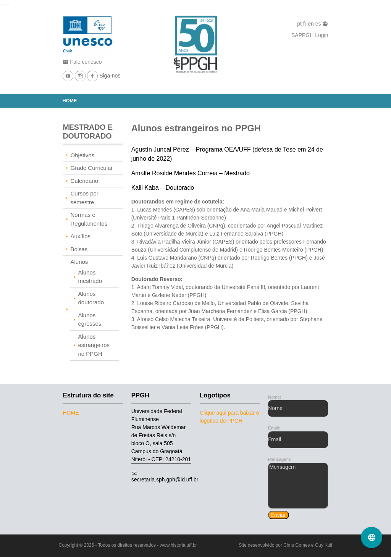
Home (70, 100)
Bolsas (78, 249)
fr (305, 24)
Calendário (84, 181)
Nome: (274, 396)
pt (300, 24)
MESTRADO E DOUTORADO (88, 131)
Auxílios (80, 236)
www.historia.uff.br (178, 545)
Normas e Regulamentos (88, 219)
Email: (274, 427)
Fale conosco (82, 62)
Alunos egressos (89, 319)
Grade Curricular (91, 168)
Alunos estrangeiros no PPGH (94, 345)
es (319, 24)
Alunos (79, 261)
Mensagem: (279, 459)
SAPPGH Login (309, 35)
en (311, 24)
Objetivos (82, 155)
